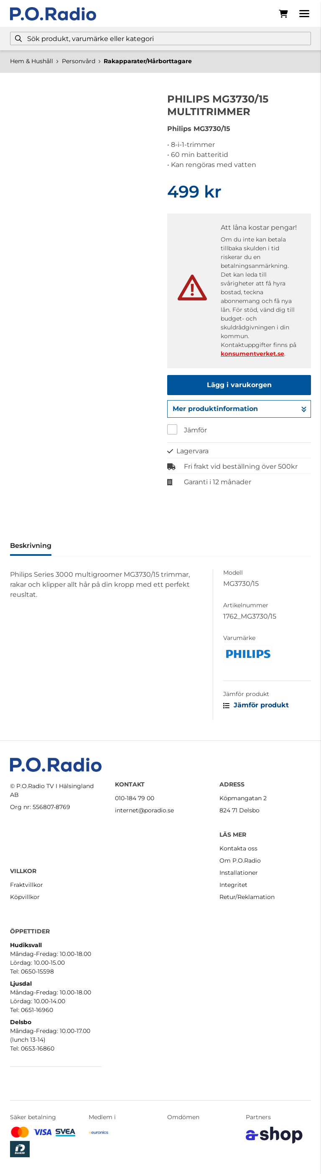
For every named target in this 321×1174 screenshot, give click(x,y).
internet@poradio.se (144, 810)
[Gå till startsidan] (53, 14)
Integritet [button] (233, 885)
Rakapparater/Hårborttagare (148, 61)
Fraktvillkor (26, 885)
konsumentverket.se (252, 353)
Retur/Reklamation (247, 897)
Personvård (78, 61)
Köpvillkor (25, 897)
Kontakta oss (238, 848)
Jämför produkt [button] (256, 705)
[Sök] (160, 38)
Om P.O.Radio (240, 860)
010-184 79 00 (134, 798)
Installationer (238, 872)
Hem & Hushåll (31, 61)
